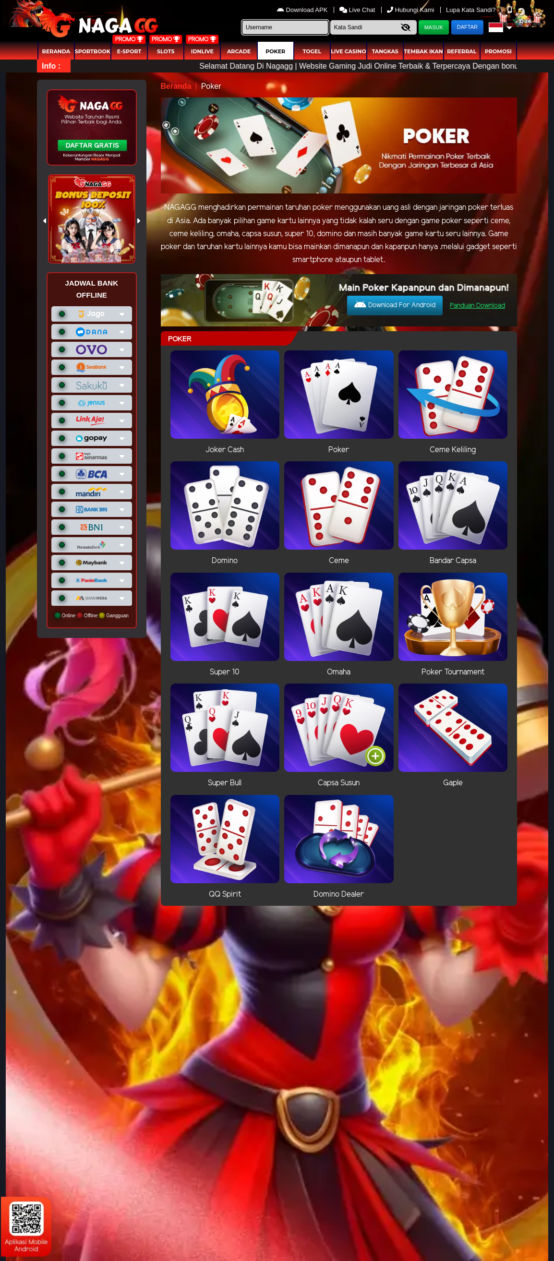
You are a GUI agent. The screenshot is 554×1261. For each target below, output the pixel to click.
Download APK (303, 9)
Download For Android (394, 305)
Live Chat (357, 9)
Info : (51, 66)
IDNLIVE (202, 51)
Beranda (56, 51)
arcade (239, 51)
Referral (461, 51)
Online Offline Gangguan (92, 615)
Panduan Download (477, 306)
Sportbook (92, 51)
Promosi (498, 51)
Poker (275, 51)
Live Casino (348, 51)
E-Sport (129, 51)
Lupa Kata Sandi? (471, 9)
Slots (165, 51)
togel (312, 51)
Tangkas (385, 51)
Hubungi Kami (411, 9)
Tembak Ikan (423, 51)
